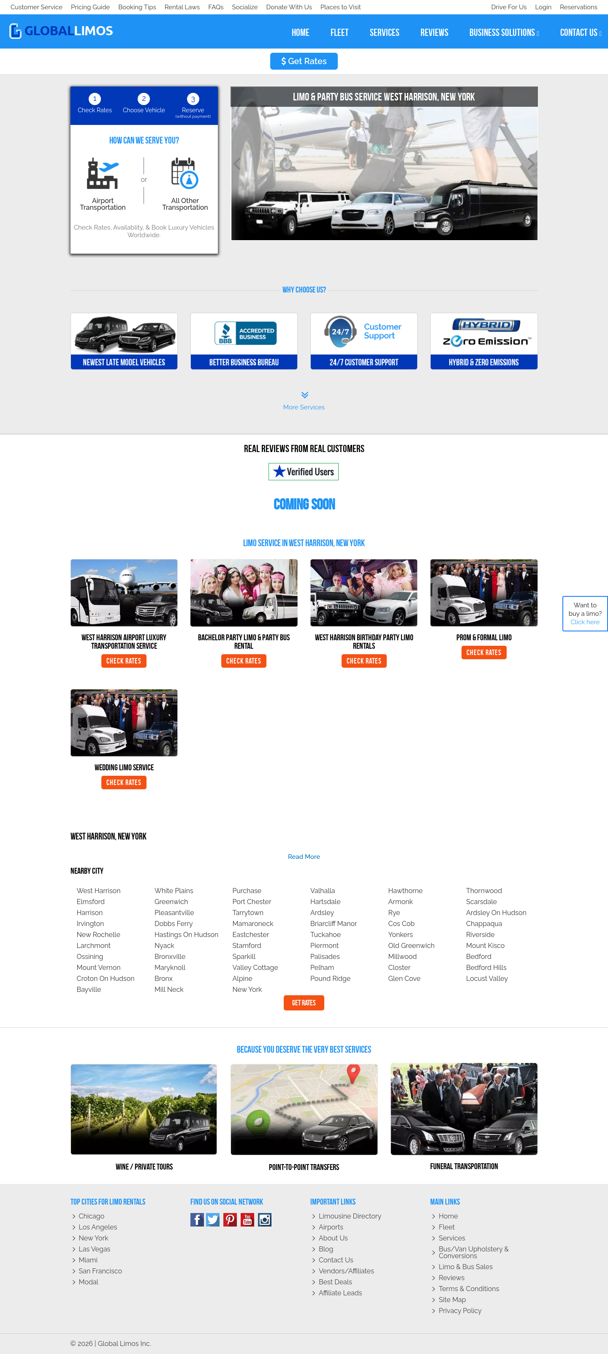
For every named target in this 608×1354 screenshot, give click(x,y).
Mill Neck (169, 990)
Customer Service (36, 7)
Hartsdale (325, 902)
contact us (581, 32)
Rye (394, 913)
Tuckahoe (325, 935)
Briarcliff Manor (333, 924)
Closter (399, 968)
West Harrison (99, 891)
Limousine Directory (350, 1216)
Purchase (247, 891)
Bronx (164, 979)
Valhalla (322, 891)
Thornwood (484, 891)
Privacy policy (460, 1311)
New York (247, 990)
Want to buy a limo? (585, 613)
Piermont (324, 946)
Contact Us (336, 1260)
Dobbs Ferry (174, 924)
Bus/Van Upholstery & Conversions (474, 1252)
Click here (585, 622)
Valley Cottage (255, 968)
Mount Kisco (485, 946)
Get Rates (304, 61)
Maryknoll (170, 968)
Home (448, 1216)
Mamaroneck (253, 924)
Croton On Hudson (106, 979)
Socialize (85, 7)
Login (541, 7)
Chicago (92, 1216)
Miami (88, 1260)
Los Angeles (98, 1227)
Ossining (90, 957)
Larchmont (94, 946)
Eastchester (251, 935)
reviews (434, 32)
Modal (88, 1282)
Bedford (478, 957)
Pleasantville (174, 913)
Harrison (90, 913)
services (384, 32)
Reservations (578, 7)
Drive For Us (505, 7)
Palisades (325, 957)
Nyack (164, 946)
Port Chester (252, 902)
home (300, 32)
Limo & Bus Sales (466, 1267)
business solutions (504, 32)
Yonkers (400, 935)
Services (452, 1238)
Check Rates (123, 661)
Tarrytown (248, 913)
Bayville (89, 990)
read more (304, 857)
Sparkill (244, 957)
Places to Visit (185, 7)
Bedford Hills (486, 968)
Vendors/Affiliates (346, 1271)
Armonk (400, 902)
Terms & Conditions (469, 1289)
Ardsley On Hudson (496, 913)
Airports (331, 1227)
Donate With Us (131, 7)
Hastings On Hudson (186, 935)
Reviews (451, 1278)
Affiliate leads (340, 1293)
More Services (304, 401)
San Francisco (100, 1271)
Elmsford (91, 902)
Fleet (447, 1227)
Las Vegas (95, 1249)
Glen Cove (404, 979)
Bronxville (170, 957)
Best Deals (335, 1282)
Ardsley (322, 913)
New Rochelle (98, 935)
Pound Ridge (330, 979)
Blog (326, 1249)
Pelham (322, 968)
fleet (340, 32)
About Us (333, 1238)
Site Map (452, 1300)
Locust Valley (487, 979)
